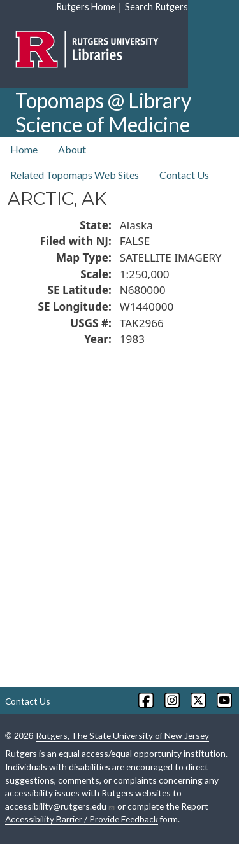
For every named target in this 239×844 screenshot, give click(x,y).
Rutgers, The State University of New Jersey (122, 735)
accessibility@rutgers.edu (60, 806)
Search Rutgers (156, 6)
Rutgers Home (85, 6)
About (72, 149)
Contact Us (184, 175)
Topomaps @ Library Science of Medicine (103, 112)
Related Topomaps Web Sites (74, 175)
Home (24, 149)
